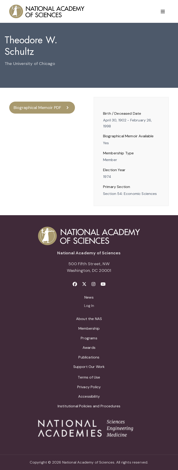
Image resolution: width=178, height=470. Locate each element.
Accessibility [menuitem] (89, 396)
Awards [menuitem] (89, 347)
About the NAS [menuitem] (89, 318)
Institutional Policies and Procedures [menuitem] (89, 406)
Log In (89, 306)
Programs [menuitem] (89, 338)
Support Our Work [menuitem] (89, 366)
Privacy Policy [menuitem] (89, 387)
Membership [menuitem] (89, 328)
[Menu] (163, 12)
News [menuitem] (89, 297)
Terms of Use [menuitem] (89, 377)
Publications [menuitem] (88, 357)
